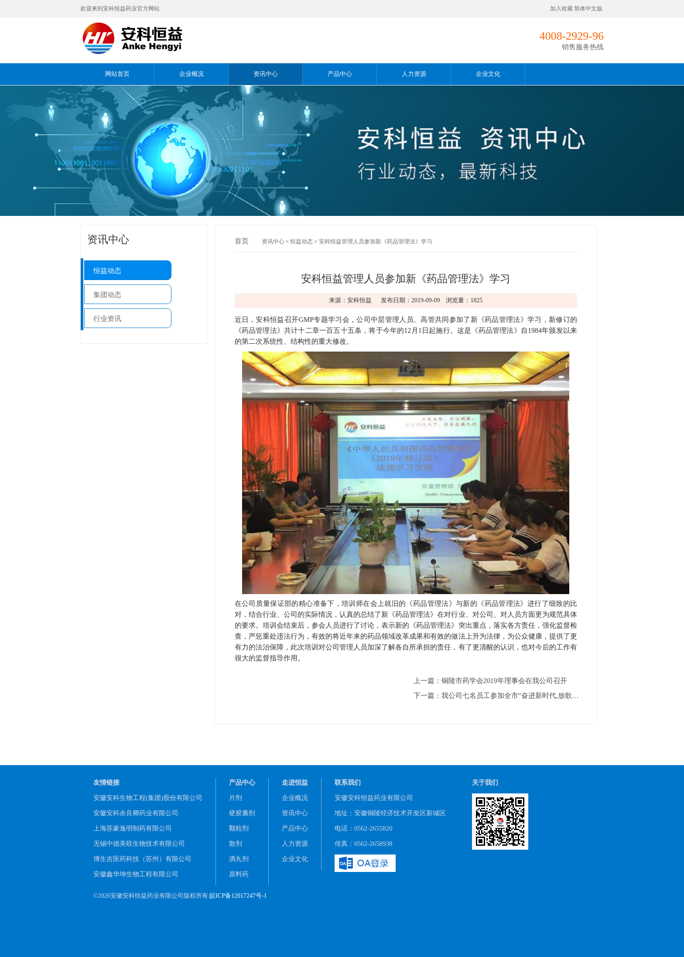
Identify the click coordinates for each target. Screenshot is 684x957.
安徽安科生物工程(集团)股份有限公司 (147, 797)
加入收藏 (561, 8)
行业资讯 (107, 318)
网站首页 (117, 74)
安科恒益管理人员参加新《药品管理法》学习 (375, 241)
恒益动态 (107, 270)
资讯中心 (265, 74)
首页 (242, 241)
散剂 (235, 843)
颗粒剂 (239, 828)
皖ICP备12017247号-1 (238, 895)
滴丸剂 (239, 858)
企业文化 (488, 74)
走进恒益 (295, 782)
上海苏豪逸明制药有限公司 (132, 828)
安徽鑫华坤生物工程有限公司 (135, 874)
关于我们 (485, 782)
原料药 (239, 874)
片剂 (235, 797)
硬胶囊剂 (242, 813)
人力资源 (414, 74)
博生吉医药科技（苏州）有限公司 (142, 858)
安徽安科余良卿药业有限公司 (135, 813)
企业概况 (191, 74)
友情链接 (106, 782)
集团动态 (107, 294)
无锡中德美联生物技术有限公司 (139, 843)
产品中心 (340, 74)
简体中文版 (589, 8)
